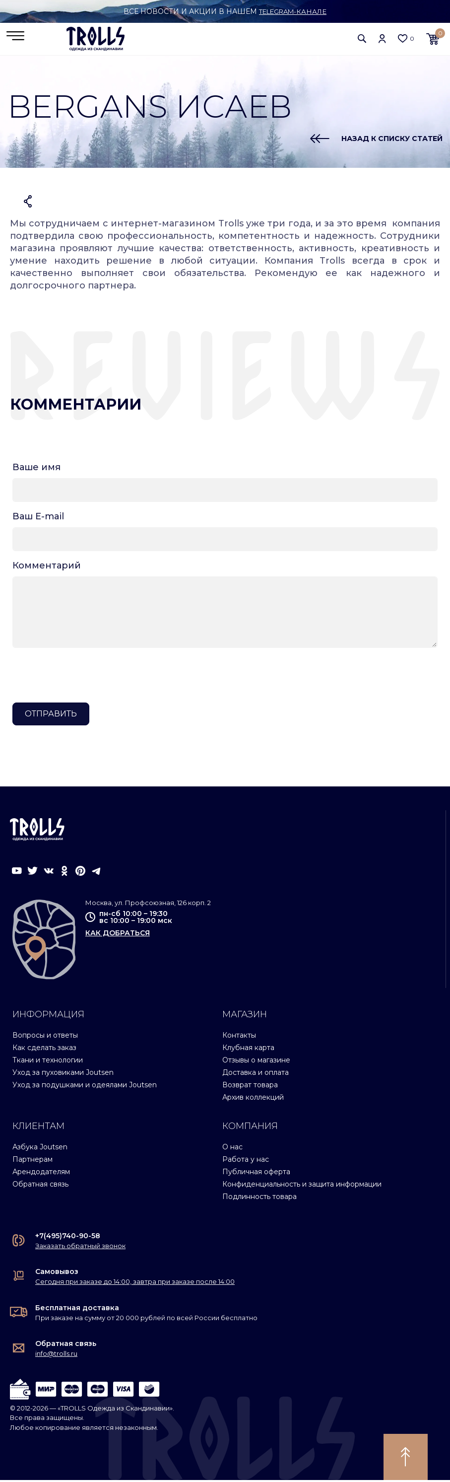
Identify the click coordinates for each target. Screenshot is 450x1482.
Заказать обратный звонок (80, 1248)
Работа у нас (245, 1161)
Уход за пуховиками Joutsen (63, 1074)
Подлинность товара (259, 1198)
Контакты (239, 1037)
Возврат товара (250, 1086)
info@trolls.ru (56, 1355)
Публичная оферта (256, 1173)
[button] (362, 39)
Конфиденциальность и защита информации (302, 1186)
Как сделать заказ (44, 1049)
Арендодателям (41, 1173)
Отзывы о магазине (256, 1062)
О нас (232, 1148)
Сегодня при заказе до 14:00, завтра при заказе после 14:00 (135, 1283)
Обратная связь (40, 1186)
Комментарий (46, 567)
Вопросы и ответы (45, 1037)
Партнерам (32, 1161)
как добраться (117, 934)
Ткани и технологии (47, 1062)
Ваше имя (36, 469)
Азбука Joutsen (39, 1148)
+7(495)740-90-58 (67, 1237)
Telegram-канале (293, 11)
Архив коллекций (253, 1099)
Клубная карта (248, 1049)
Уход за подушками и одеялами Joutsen (84, 1086)
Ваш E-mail (38, 518)
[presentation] (87, 677)
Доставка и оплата (255, 1074)
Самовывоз (56, 1273)
